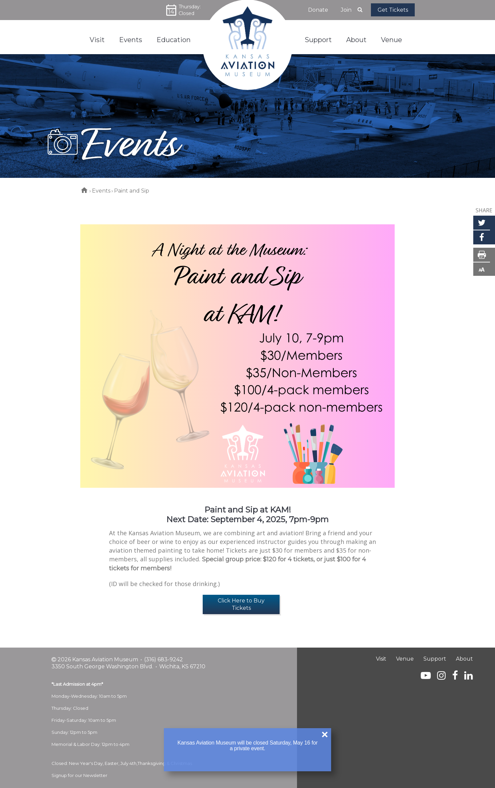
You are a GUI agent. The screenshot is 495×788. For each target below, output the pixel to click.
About (464, 659)
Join (346, 10)
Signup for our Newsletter (79, 775)
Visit (381, 659)
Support (434, 659)
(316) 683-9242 (163, 659)
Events (101, 191)
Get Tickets (393, 10)
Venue (405, 659)
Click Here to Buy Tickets (241, 604)
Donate (318, 10)
